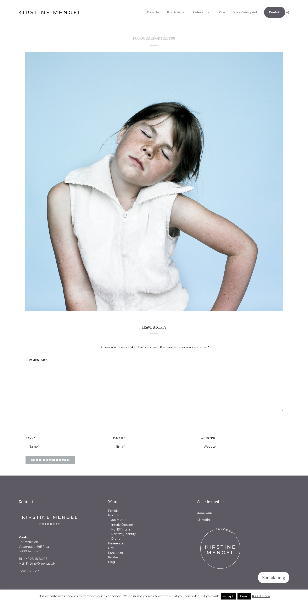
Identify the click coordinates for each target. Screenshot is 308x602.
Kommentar (36, 360)
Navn (30, 438)
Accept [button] (228, 596)
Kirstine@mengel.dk (40, 563)
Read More (261, 596)
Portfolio (174, 12)
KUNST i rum (120, 529)
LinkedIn (203, 520)
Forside (153, 12)
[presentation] (52, 426)
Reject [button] (244, 596)
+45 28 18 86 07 (35, 559)
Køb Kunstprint (245, 12)
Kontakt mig (273, 577)
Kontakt (274, 12)
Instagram (204, 512)
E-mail (119, 438)
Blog (111, 562)
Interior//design (122, 525)
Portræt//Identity (123, 534)
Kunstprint (115, 553)
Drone (115, 538)
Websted (208, 438)
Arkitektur (118, 520)
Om (222, 12)
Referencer (201, 12)
